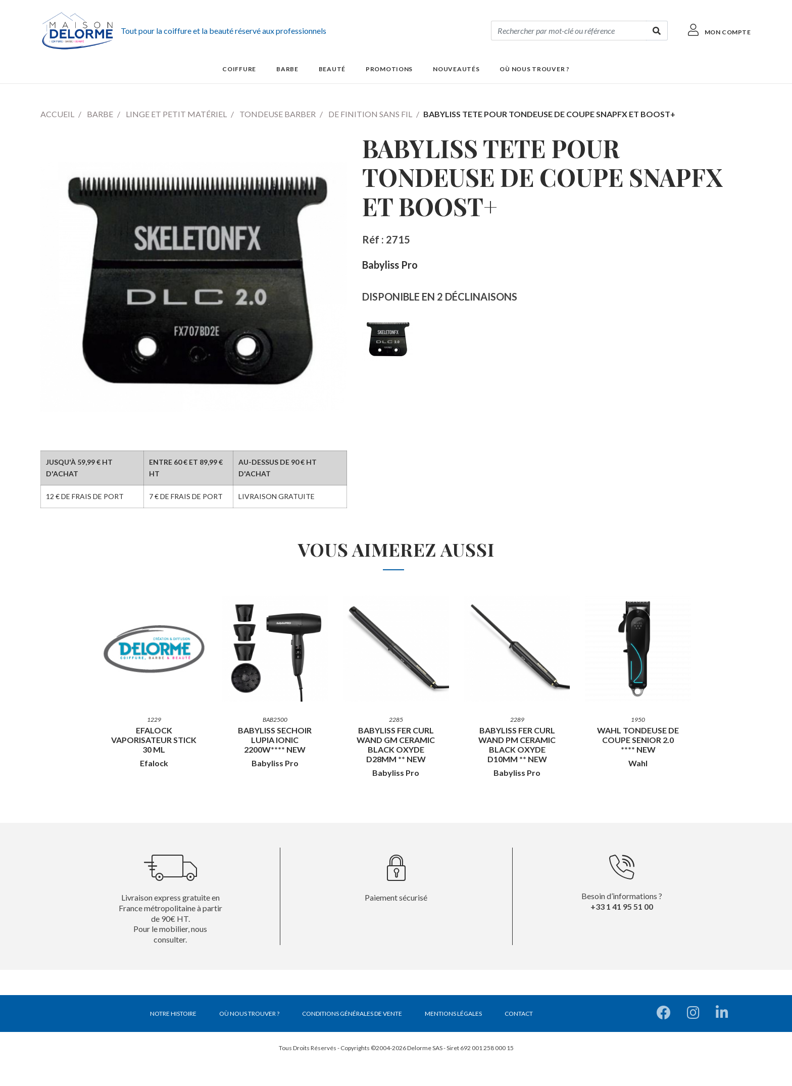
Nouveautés (456, 69)
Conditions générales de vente (352, 1013)
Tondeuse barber (277, 114)
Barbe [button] (287, 69)
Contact (519, 1013)
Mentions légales (453, 1013)
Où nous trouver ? (534, 69)
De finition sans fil (370, 114)
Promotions (389, 69)
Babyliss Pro (390, 265)
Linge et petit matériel (176, 114)
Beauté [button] (332, 69)
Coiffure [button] (239, 69)
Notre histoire (173, 1013)
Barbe (100, 114)
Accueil (57, 114)
